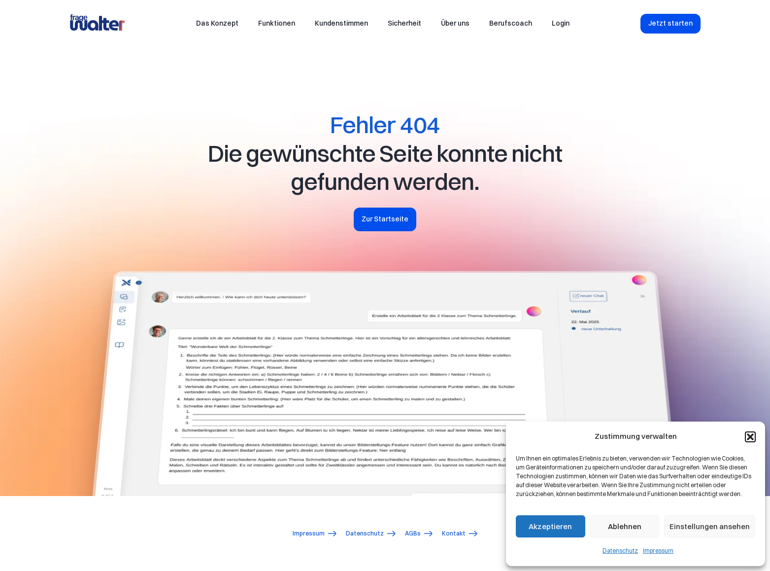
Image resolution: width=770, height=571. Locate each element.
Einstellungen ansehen (710, 526)
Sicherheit (404, 23)
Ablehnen (624, 526)
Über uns (455, 23)
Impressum (658, 550)
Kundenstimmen (341, 23)
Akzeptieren (550, 526)
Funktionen (276, 23)
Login (560, 23)
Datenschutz (620, 550)
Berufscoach (510, 23)
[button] (750, 437)
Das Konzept (217, 23)
